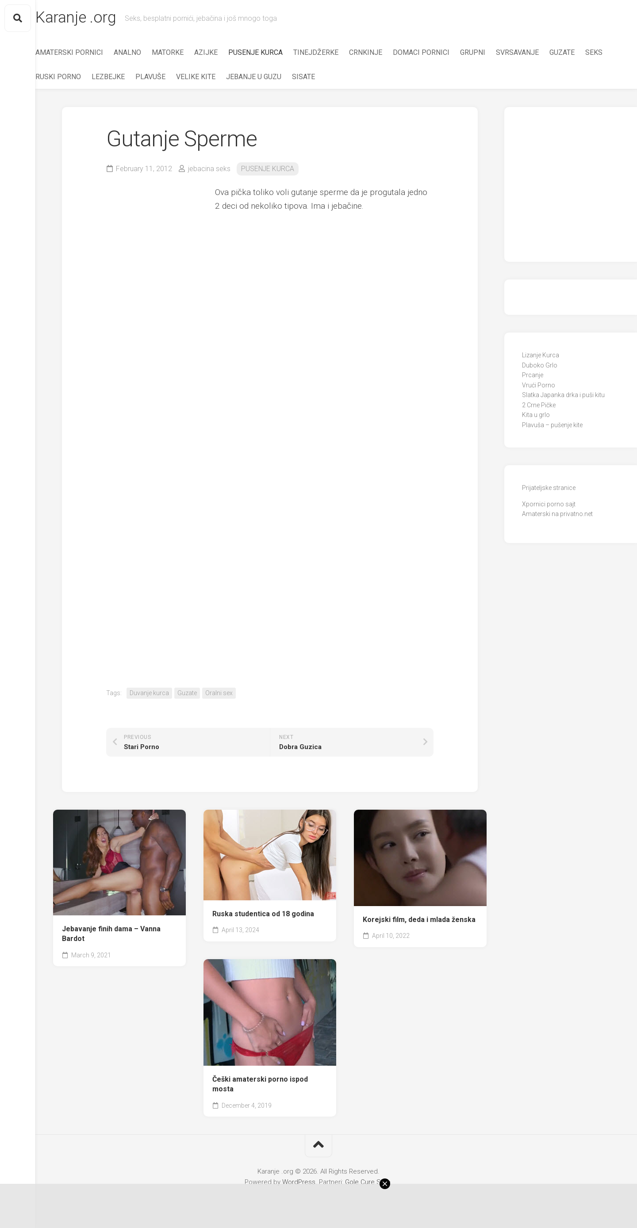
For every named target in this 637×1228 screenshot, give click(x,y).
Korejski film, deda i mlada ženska (419, 920)
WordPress (298, 1183)
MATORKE (185, 53)
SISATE (349, 77)
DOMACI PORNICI (439, 53)
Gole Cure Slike (368, 1183)
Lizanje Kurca (540, 356)
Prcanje (532, 376)
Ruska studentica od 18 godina (263, 914)
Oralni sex (219, 693)
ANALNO (145, 53)
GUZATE (579, 53)
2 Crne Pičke (539, 405)
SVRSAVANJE (535, 53)
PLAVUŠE (196, 77)
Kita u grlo (536, 416)
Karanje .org (94, 18)
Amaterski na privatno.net (557, 515)
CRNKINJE (383, 53)
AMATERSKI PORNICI (87, 53)
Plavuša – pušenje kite (552, 425)
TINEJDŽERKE (333, 53)
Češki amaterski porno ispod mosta (260, 1085)
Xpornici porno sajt (549, 505)
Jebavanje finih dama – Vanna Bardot (111, 935)
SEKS (61, 77)
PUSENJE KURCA (273, 53)
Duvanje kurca (149, 693)
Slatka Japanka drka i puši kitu (563, 396)
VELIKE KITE (241, 77)
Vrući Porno (538, 386)
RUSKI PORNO (104, 77)
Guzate (187, 693)
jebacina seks (209, 169)
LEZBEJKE (153, 77)
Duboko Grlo (539, 366)
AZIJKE (223, 53)
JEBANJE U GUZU (299, 77)
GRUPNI (490, 53)
